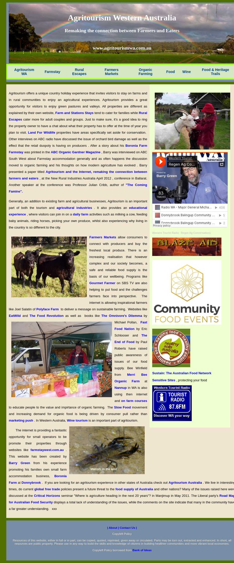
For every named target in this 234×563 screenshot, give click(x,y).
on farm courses (134, 401)
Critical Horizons (47, 496)
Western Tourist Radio (165, 233)
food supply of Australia (134, 489)
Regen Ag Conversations (196, 233)
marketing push (21, 420)
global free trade (47, 489)
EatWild (15, 316)
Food (170, 72)
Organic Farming (145, 72)
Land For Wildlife (42, 132)
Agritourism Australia (186, 482)
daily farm (81, 214)
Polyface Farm (48, 309)
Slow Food (123, 407)
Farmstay (52, 72)
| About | (113, 527)
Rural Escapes (79, 72)
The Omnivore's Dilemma (122, 316)
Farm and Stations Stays (75, 113)
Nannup (121, 388)
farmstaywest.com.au (48, 450)
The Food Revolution (47, 316)
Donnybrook (32, 482)
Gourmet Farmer (103, 283)
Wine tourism (78, 420)
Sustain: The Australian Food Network (181, 373)
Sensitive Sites (164, 380)
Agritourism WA (24, 72)
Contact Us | (128, 527)
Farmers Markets (112, 72)
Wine (186, 72)
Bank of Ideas (142, 550)
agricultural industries (74, 208)
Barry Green (21, 463)
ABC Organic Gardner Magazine (76, 152)
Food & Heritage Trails (215, 72)
